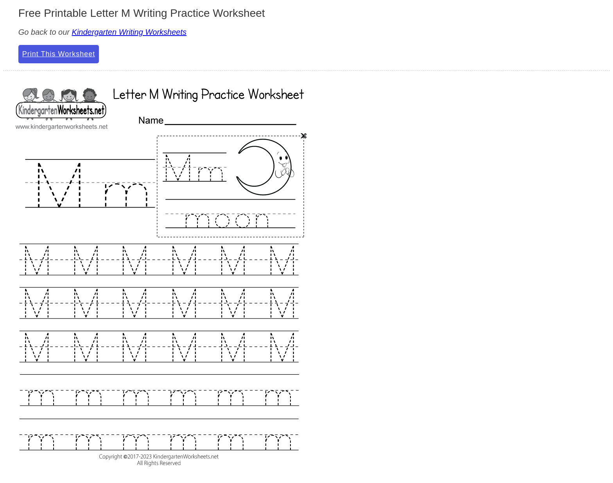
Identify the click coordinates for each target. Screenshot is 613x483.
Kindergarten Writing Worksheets (129, 32)
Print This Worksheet (58, 54)
